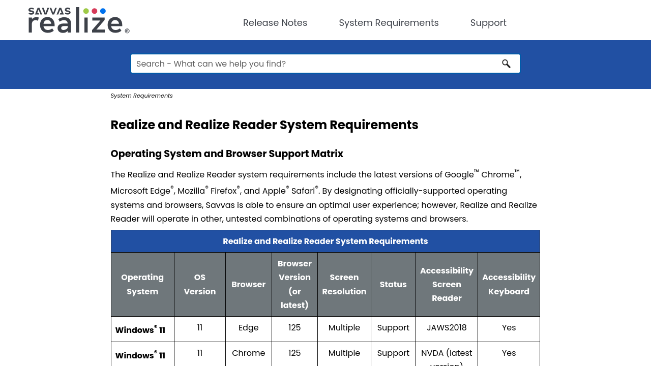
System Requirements (388, 22)
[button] (506, 63)
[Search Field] (325, 63)
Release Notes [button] (275, 22)
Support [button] (488, 22)
